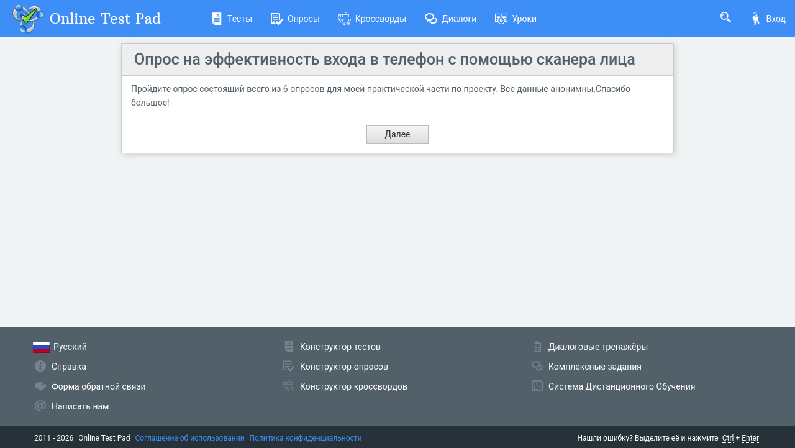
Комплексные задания (595, 367)
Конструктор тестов (340, 347)
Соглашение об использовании (190, 438)
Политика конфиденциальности (306, 438)
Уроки (516, 18)
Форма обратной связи (99, 386)
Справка (69, 367)
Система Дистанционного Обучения (621, 386)
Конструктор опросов (344, 367)
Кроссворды (372, 18)
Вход (768, 18)
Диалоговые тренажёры (598, 347)
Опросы (295, 18)
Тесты (231, 18)
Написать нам (80, 406)
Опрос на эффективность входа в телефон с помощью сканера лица (384, 59)
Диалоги (450, 18)
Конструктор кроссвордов (353, 386)
